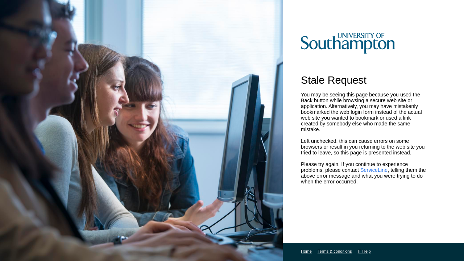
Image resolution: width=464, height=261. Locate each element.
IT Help (364, 251)
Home (306, 251)
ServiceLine (374, 170)
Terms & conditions (335, 251)
